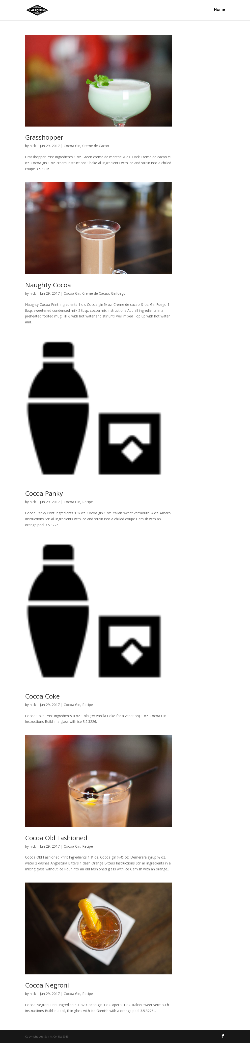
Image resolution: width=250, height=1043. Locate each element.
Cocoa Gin (72, 145)
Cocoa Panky (44, 493)
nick (33, 145)
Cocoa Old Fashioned (56, 837)
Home (219, 10)
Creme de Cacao (95, 145)
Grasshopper (44, 137)
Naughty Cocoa (48, 284)
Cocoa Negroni (47, 985)
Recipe (87, 501)
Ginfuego (118, 293)
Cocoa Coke (42, 696)
